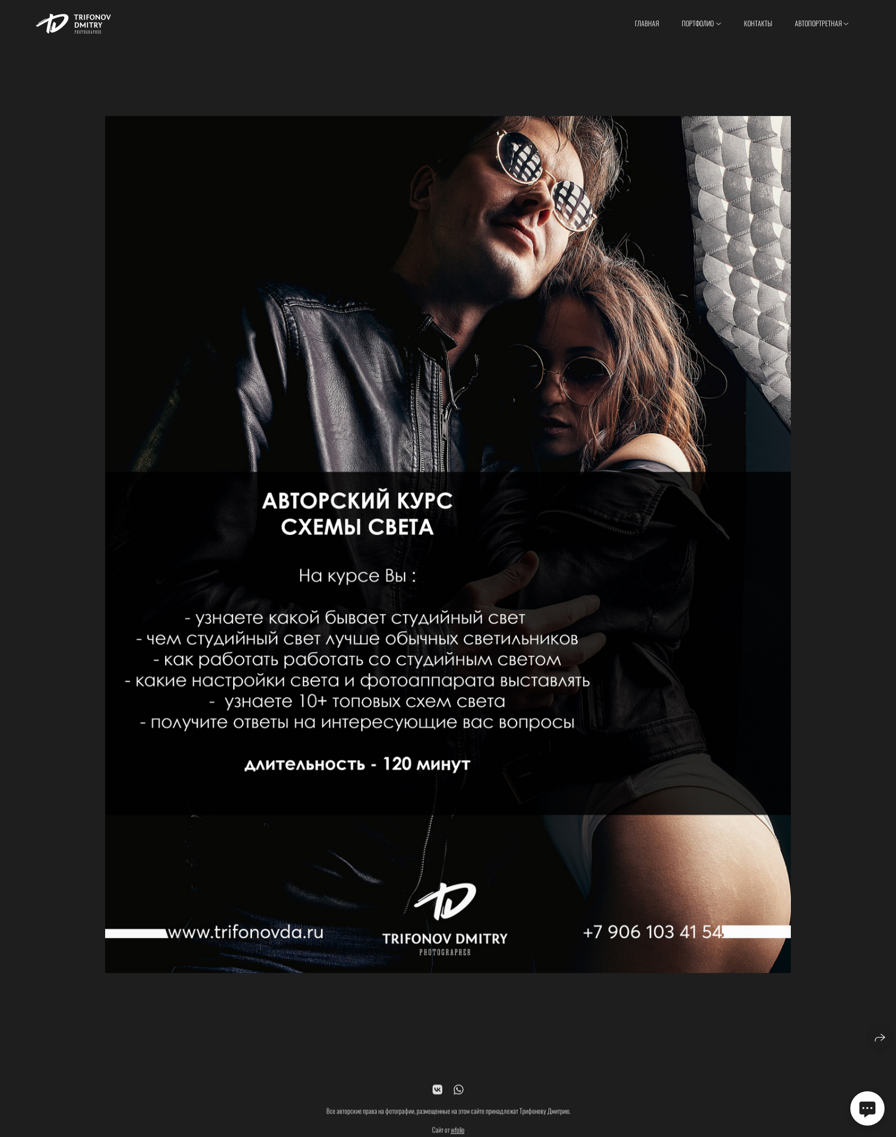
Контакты (758, 23)
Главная (647, 23)
